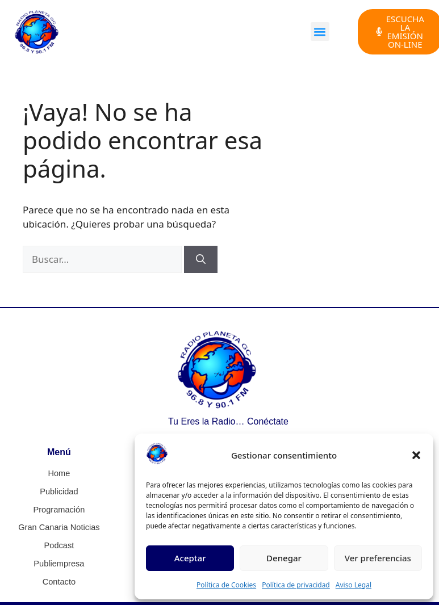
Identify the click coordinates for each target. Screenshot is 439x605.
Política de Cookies (226, 585)
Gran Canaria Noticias (59, 526)
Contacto (59, 578)
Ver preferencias (378, 558)
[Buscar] (201, 259)
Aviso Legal (353, 585)
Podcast (59, 543)
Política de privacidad (296, 585)
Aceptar (190, 558)
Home (58, 473)
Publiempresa (59, 561)
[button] (416, 455)
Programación (58, 508)
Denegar (284, 558)
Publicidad (59, 490)
